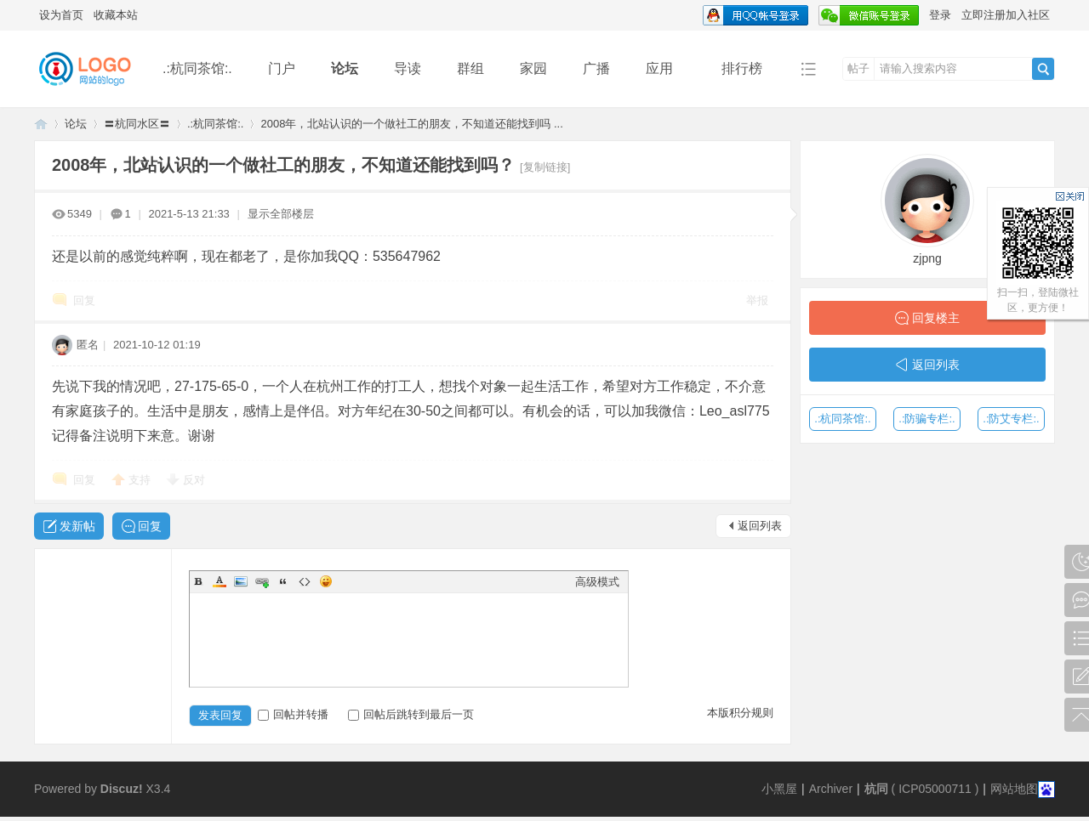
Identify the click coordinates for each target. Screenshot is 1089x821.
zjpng (927, 258)
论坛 (344, 68)
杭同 (876, 789)
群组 (470, 68)
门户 (281, 68)
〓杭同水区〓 (137, 123)
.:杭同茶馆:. (197, 68)
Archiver (830, 789)
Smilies (325, 581)
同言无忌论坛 (41, 123)
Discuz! (121, 789)
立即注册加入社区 (1005, 14)
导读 (407, 68)
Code (304, 581)
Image (240, 581)
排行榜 (741, 68)
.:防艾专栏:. (1011, 418)
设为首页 (61, 14)
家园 (533, 68)
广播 (596, 68)
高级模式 (597, 581)
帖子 (858, 68)
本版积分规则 (740, 712)
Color (219, 581)
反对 (194, 479)
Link (262, 581)
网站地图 (1014, 789)
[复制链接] (545, 167)
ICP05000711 (935, 789)
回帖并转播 (293, 714)
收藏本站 (116, 14)
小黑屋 (779, 789)
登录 (940, 14)
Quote (283, 581)
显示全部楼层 (281, 213)
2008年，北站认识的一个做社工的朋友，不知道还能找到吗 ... (411, 123)
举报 (757, 300)
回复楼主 (936, 318)
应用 (666, 68)
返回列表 (760, 525)
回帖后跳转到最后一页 (411, 714)
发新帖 (77, 526)
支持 (141, 479)
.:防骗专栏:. (926, 418)
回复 (84, 300)
